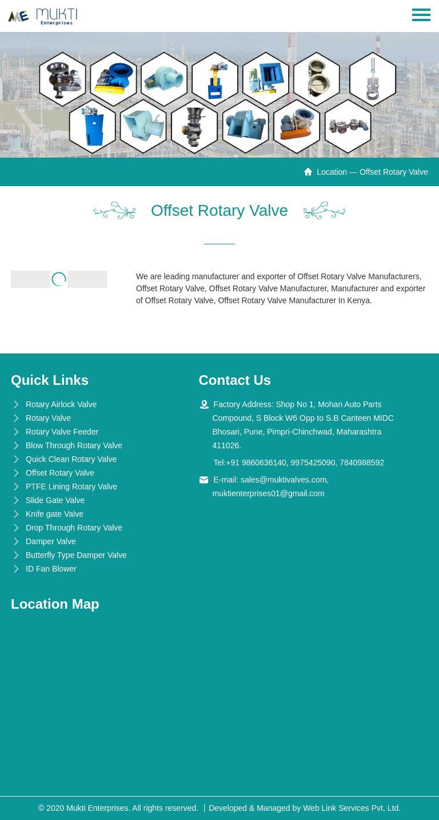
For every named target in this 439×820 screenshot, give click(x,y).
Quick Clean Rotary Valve (71, 459)
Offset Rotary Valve (60, 472)
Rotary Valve (48, 418)
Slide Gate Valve (55, 500)
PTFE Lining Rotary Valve (71, 486)
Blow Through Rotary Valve (74, 445)
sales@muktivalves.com (283, 479)
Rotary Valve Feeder (62, 431)
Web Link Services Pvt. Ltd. (352, 808)
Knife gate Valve (54, 513)
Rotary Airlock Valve (61, 404)
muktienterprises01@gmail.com (269, 493)
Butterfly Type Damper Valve (76, 555)
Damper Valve (51, 541)
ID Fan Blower (51, 568)
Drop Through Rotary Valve (74, 527)
